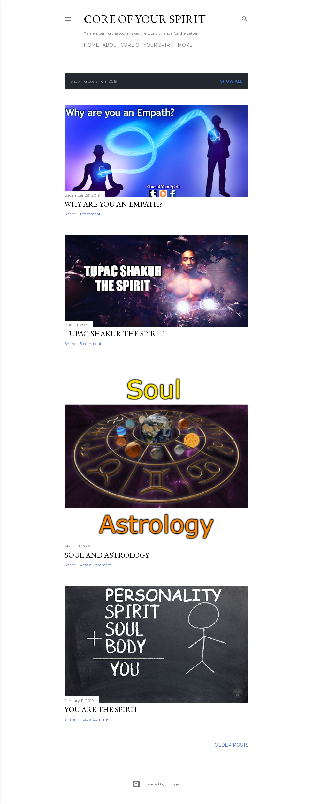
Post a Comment (96, 564)
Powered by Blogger (156, 784)
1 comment (90, 214)
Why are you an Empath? (113, 204)
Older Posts (231, 745)
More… (186, 45)
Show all (231, 81)
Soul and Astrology (107, 555)
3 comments (91, 343)
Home (91, 45)
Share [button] (70, 214)
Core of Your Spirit (145, 18)
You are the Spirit (101, 709)
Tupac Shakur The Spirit (114, 334)
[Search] (244, 17)
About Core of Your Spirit (138, 45)
